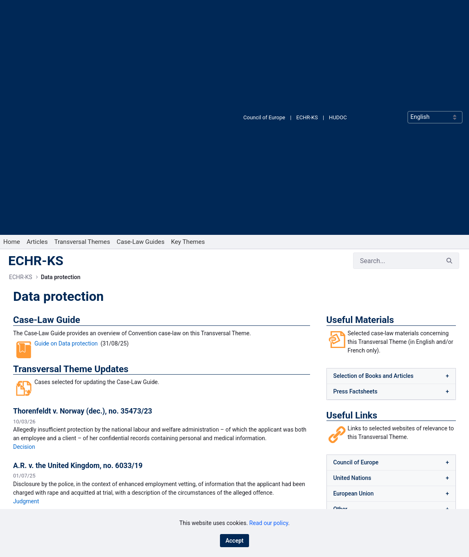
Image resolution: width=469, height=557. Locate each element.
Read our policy (268, 523)
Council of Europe (264, 13)
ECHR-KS (307, 13)
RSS (252, 490)
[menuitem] (11, 33)
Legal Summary (63, 346)
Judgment (26, 292)
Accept (234, 540)
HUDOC (338, 13)
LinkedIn (257, 477)
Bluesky (256, 464)
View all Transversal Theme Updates (161, 367)
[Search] (396, 51)
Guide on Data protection (66, 134)
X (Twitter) (259, 503)
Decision (24, 237)
